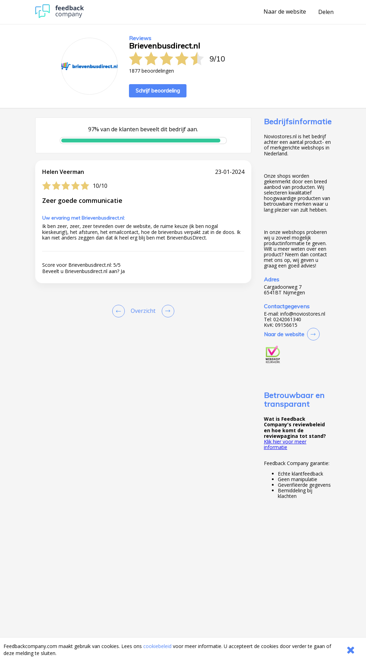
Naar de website (285, 11)
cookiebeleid (157, 646)
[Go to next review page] (166, 311)
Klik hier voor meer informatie (285, 444)
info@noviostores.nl (302, 314)
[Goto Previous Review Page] (120, 311)
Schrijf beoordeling (158, 90)
